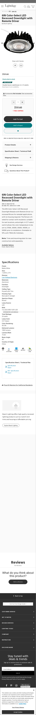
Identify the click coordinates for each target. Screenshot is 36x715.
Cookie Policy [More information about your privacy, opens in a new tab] (22, 703)
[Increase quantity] (22, 102)
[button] (2, 6)
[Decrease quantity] (13, 102)
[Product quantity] (18, 102)
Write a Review (18, 582)
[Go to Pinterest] (15, 67)
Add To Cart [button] (18, 119)
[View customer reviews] (25, 686)
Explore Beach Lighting (11, 425)
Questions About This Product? (19, 171)
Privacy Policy (6, 679)
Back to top (18, 596)
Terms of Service (17, 679)
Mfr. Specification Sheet (13, 372)
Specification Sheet (12, 367)
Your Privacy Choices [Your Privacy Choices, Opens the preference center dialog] (18, 707)
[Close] (34, 690)
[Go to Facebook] (7, 685)
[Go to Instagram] (16, 685)
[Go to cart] (33, 6)
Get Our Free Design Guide (18, 604)
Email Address (7, 669)
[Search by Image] (28, 6)
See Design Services (16, 165)
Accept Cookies (18, 712)
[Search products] (25, 6)
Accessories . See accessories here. (17, 94)
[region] (18, 701)
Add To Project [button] (18, 125)
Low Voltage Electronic (9, 277)
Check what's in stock (8, 79)
